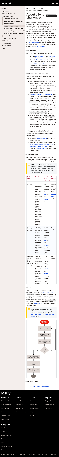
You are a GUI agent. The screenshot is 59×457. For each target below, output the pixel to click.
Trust (2, 450)
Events (32, 415)
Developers (33, 404)
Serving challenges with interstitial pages (16, 31)
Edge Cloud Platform (7, 401)
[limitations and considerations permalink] (25, 74)
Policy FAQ (53, 454)
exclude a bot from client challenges (41, 94)
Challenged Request (49, 292)
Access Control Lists (8, 14)
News (3, 442)
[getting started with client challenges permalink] (25, 131)
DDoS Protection (7, 41)
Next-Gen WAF (7, 43)
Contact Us (48, 408)
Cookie (40, 106)
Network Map (5, 419)
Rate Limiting (6, 45)
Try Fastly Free (5, 415)
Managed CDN (20, 404)
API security (6, 11)
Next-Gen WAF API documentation (39, 386)
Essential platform (41, 60)
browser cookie (37, 303)
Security (40, 8)
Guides (34, 8)
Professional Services (22, 401)
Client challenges (9, 23)
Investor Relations (6, 446)
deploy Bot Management (37, 64)
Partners (3, 439)
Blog (31, 412)
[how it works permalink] (25, 288)
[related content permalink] (25, 381)
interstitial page (40, 46)
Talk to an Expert (21, 412)
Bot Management (7, 16)
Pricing (3, 412)
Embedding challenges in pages (13, 28)
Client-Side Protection (9, 38)
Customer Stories (6, 435)
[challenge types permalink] (25, 154)
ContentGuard (8, 36)
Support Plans (20, 408)
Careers (3, 431)
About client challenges (11, 26)
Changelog (22, 454)
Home (28, 8)
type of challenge (34, 42)
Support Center (49, 401)
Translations (31, 454)
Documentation (34, 401)
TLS (4, 48)
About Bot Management (11, 18)
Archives (14, 454)
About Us (4, 428)
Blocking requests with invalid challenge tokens (18, 33)
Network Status (49, 404)
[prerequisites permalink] (25, 50)
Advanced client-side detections (14, 21)
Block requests (40, 148)
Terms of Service (42, 454)
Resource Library (35, 408)
